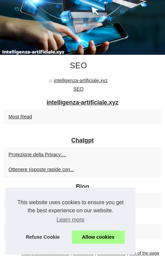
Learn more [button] (70, 219)
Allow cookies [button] (98, 237)
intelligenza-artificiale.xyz (81, 80)
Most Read (20, 116)
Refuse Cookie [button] (43, 237)
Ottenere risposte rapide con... (41, 169)
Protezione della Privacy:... (37, 154)
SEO (78, 89)
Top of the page (144, 253)
